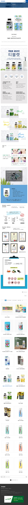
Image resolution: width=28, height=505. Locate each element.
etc (22, 300)
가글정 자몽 (20, 454)
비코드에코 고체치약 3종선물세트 (20, 317)
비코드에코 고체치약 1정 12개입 (7, 351)
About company (3, 488)
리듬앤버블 (7, 368)
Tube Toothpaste (9, 300)
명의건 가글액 (20, 403)
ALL (5, 300)
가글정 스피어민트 (7, 437)
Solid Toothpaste (14, 300)
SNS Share (24, 292)
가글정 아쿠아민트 (20, 420)
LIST (26, 295)
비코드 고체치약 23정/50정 (20, 351)
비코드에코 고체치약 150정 (7, 334)
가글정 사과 (7, 472)
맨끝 (17, 480)
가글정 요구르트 (7, 454)
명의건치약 (7, 420)
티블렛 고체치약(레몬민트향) (20, 386)
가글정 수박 (20, 437)
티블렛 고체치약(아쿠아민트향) (7, 386)
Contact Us (10, 488)
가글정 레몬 (20, 472)
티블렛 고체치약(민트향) (7, 403)
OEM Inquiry (6, 488)
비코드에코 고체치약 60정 (21, 334)
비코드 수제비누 (7, 317)
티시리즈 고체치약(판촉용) (20, 368)
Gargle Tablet (19, 300)
